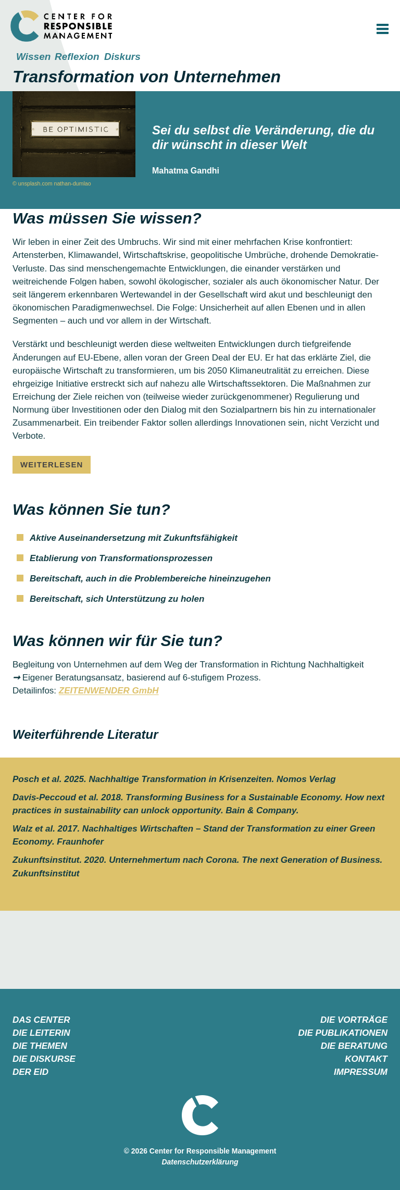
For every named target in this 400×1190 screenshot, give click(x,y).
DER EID (30, 1071)
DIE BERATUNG (354, 1045)
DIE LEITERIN (41, 1032)
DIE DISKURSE (44, 1058)
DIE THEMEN (39, 1045)
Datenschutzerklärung (199, 1161)
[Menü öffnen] (382, 29)
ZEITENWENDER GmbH (109, 691)
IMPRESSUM (361, 1071)
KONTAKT (366, 1058)
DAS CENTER (41, 1019)
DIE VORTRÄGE (354, 1019)
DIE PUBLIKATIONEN (343, 1032)
